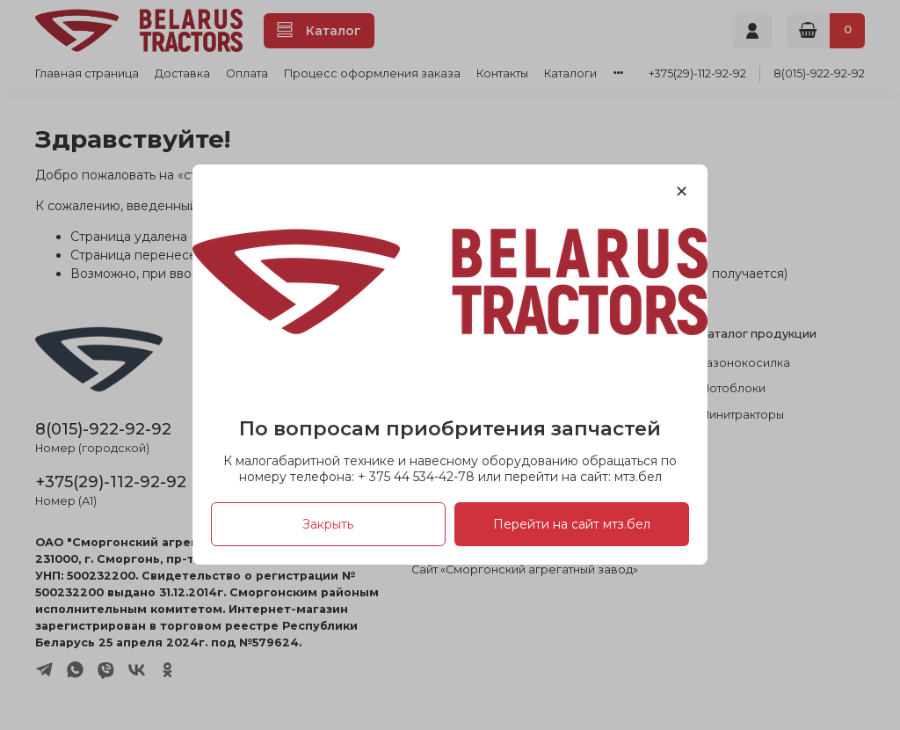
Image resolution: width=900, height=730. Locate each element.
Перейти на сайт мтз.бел (571, 525)
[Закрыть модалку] (681, 192)
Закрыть (327, 525)
